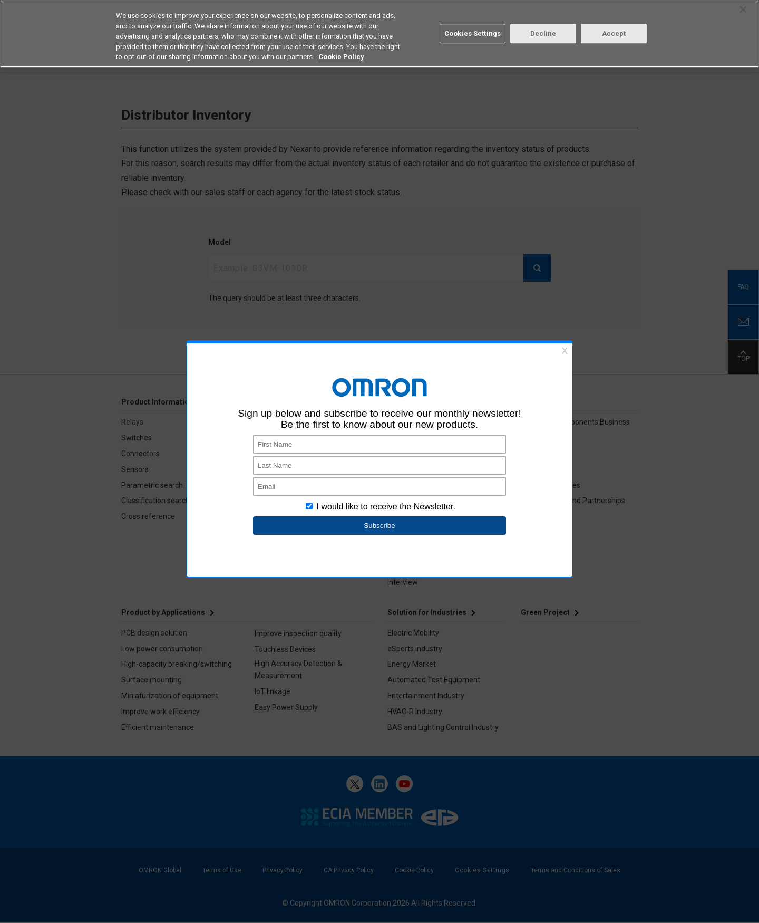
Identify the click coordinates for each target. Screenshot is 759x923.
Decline (543, 33)
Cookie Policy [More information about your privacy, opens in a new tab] (341, 57)
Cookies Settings (472, 33)
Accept (614, 33)
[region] (379, 34)
